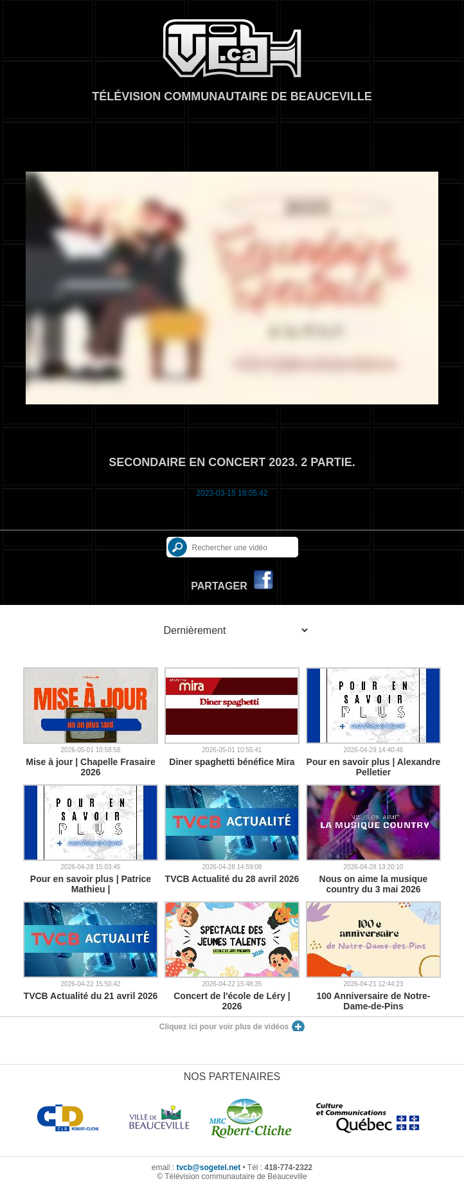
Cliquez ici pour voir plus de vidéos (224, 1026)
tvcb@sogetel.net (208, 1167)
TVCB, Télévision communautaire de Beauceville (232, 48)
